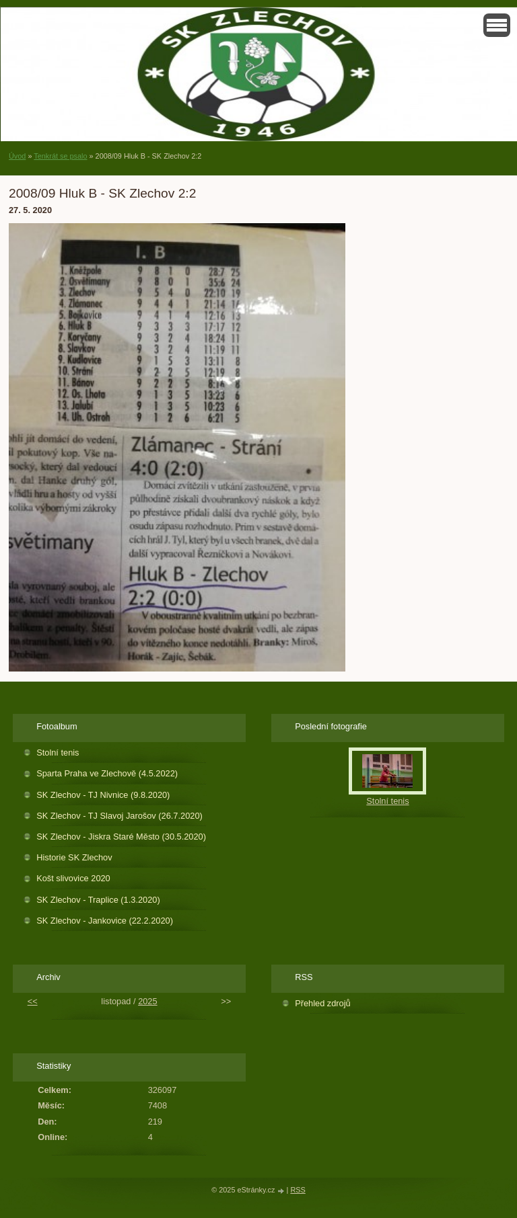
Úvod (17, 156)
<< (33, 1001)
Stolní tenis (57, 752)
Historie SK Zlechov (74, 857)
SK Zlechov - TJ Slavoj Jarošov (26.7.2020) (119, 816)
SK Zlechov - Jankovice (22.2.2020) (104, 921)
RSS (297, 1190)
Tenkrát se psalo (60, 156)
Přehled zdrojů (323, 1003)
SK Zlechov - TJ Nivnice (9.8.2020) (103, 795)
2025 (147, 1001)
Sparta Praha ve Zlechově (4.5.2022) (107, 773)
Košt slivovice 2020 (73, 878)
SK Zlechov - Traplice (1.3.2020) (98, 900)
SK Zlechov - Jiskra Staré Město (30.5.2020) (121, 836)
